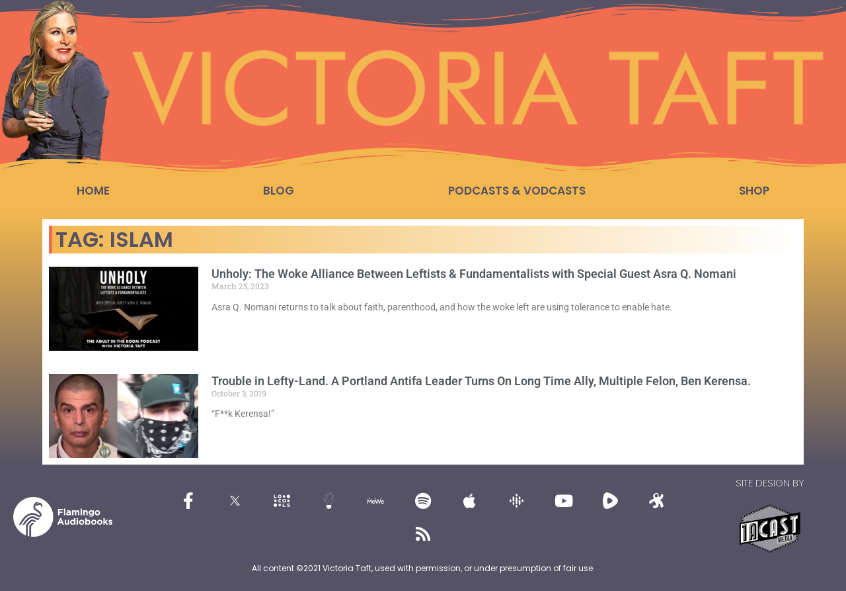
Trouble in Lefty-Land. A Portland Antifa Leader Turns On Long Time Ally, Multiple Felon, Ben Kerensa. (481, 381)
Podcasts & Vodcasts (517, 191)
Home (93, 191)
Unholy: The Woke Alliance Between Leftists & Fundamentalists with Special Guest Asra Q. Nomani (474, 274)
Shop (754, 191)
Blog (278, 191)
